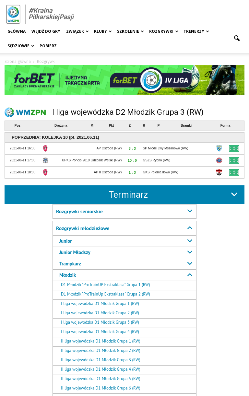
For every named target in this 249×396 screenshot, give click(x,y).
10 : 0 (132, 160)
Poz (17, 125)
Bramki (186, 125)
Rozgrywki (163, 31)
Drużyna (60, 125)
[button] (236, 38)
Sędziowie (20, 46)
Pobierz (48, 46)
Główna (16, 31)
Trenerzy (196, 31)
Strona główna (18, 61)
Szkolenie (130, 31)
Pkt (111, 125)
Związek (77, 31)
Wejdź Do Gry (45, 31)
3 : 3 (132, 148)
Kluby (103, 31)
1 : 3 (132, 172)
